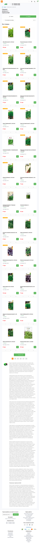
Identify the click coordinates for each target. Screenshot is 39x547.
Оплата (28, 533)
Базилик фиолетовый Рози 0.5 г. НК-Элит (27, 287)
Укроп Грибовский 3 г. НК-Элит (9, 123)
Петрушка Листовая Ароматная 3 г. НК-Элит (10, 69)
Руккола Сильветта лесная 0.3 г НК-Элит (10, 233)
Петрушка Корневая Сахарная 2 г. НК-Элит (27, 178)
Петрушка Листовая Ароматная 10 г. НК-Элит (27, 96)
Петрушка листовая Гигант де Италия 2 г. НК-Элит (28, 150)
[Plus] (16, 51)
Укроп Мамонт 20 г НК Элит (8, 286)
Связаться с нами (28, 538)
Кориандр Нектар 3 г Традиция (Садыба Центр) (9, 206)
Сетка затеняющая (10, 537)
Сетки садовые (10, 532)
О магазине (28, 532)
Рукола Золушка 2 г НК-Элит (26, 41)
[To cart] (17, 47)
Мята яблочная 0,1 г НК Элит (8, 41)
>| (26, 358)
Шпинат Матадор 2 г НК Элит (8, 177)
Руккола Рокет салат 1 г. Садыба (26, 341)
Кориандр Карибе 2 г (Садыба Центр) (10, 149)
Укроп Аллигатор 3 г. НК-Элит (26, 232)
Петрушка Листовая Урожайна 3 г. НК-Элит (28, 69)
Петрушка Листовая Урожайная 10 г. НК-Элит (10, 96)
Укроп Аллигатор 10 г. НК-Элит (9, 341)
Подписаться (16, 514)
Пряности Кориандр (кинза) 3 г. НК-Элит (10, 315)
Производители (28, 540)
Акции (29, 541)
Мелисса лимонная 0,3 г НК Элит (26, 260)
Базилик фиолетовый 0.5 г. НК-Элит (10, 260)
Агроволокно (10, 533)
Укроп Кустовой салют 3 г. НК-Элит (27, 123)
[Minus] (5, 51)
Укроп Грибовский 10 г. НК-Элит (26, 314)
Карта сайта (29, 539)
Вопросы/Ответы (28, 537)
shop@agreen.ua (28, 527)
